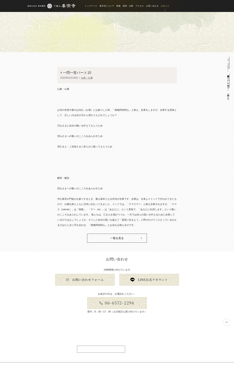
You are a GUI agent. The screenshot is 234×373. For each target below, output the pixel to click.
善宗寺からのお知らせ (228, 81)
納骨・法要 (128, 6)
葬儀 (118, 6)
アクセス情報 (101, 349)
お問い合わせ (152, 6)
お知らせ (165, 6)
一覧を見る (117, 238)
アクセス (140, 6)
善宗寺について (107, 6)
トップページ (91, 6)
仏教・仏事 (87, 78)
